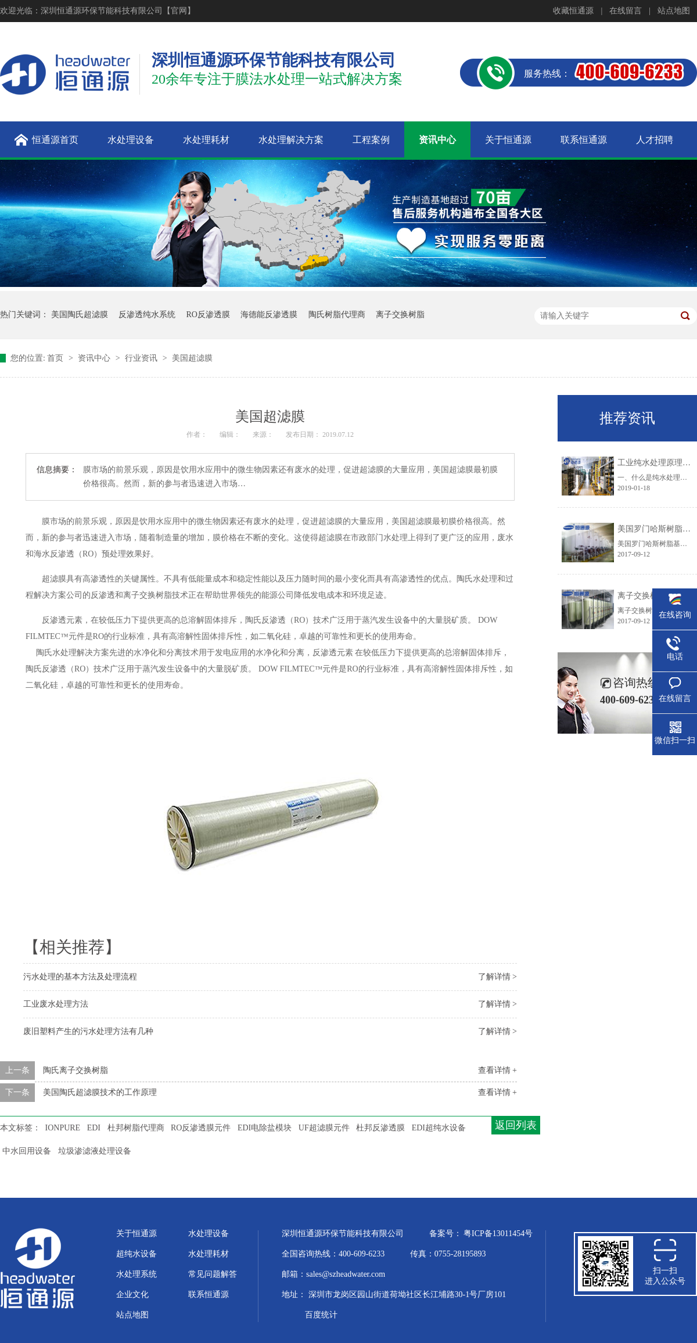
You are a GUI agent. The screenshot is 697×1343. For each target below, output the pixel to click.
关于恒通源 (136, 1233)
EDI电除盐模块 (265, 1127)
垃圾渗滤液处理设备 (94, 1151)
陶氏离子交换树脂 (75, 1070)
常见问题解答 (212, 1274)
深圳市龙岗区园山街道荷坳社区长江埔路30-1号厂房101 (407, 1294)
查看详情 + (497, 1070)
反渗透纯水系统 (146, 314)
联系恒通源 (208, 1294)
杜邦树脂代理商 (135, 1127)
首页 (56, 358)
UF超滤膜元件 (324, 1127)
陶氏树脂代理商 (336, 314)
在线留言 (625, 10)
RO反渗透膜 (208, 314)
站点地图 (674, 10)
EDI (93, 1127)
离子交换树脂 (400, 314)
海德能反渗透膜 (268, 314)
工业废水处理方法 (55, 1004)
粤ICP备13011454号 (498, 1233)
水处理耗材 (208, 1253)
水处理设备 (208, 1233)
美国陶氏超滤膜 (79, 314)
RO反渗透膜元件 (201, 1127)
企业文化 (132, 1294)
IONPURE (63, 1127)
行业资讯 (142, 358)
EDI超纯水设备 (439, 1127)
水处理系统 (136, 1274)
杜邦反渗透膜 (380, 1127)
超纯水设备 (136, 1253)
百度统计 (321, 1314)
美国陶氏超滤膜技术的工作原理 (100, 1092)
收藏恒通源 (573, 10)
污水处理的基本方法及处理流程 (80, 976)
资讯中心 (95, 358)
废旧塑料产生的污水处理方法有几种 (88, 1031)
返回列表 (516, 1125)
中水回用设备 (26, 1151)
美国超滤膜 (192, 358)
